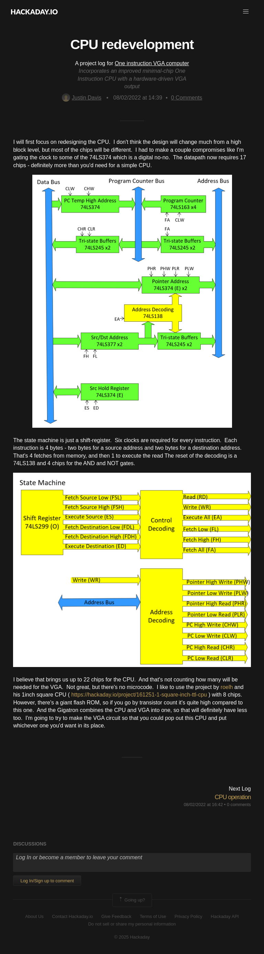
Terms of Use (153, 916)
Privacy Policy (188, 916)
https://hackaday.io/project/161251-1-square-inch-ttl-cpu (139, 695)
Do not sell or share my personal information (132, 924)
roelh (227, 687)
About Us (34, 916)
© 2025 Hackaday (132, 937)
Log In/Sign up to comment (47, 880)
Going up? (131, 900)
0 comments (239, 804)
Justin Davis (81, 98)
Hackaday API (225, 916)
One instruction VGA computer (152, 63)
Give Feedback (116, 916)
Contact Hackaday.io (72, 916)
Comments (186, 98)
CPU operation (233, 797)
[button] (245, 11)
